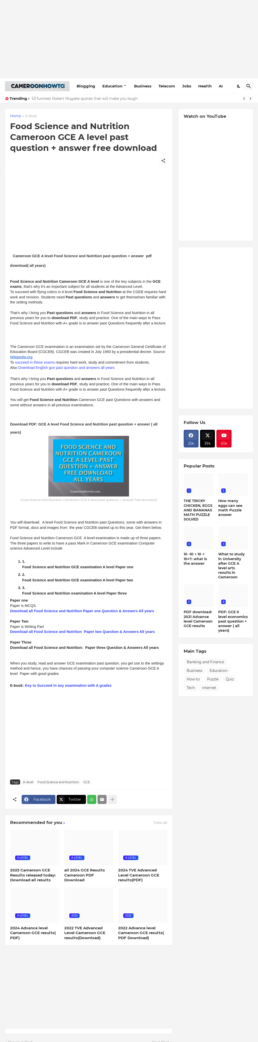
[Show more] (112, 799)
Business (142, 86)
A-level (31, 116)
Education (112, 86)
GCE (86, 782)
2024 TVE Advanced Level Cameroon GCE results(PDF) (138, 875)
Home (15, 116)
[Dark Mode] (239, 86)
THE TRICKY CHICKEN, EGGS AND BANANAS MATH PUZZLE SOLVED (198, 510)
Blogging (86, 86)
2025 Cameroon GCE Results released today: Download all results (33, 875)
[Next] (250, 98)
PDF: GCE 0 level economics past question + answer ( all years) (233, 621)
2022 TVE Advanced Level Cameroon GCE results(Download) (84, 933)
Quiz (230, 679)
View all (160, 822)
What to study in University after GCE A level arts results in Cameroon (231, 565)
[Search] (248, 86)
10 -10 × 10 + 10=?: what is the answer (195, 558)
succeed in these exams (35, 362)
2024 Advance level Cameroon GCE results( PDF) (33, 933)
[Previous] (244, 98)
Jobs (186, 86)
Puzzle (212, 679)
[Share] (163, 161)
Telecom (166, 86)
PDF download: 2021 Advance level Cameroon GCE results (198, 619)
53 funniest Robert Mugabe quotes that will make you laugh (85, 98)
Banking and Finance (205, 662)
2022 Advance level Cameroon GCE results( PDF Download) (141, 933)
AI (221, 86)
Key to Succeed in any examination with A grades (68, 685)
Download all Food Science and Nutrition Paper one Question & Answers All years (82, 611)
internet (209, 687)
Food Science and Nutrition (58, 782)
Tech (191, 687)
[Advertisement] (129, 39)
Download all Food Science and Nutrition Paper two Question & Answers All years (82, 632)
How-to (193, 679)
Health (205, 86)
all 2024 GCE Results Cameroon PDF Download (84, 875)
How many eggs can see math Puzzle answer (230, 508)
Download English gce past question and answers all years (66, 368)
